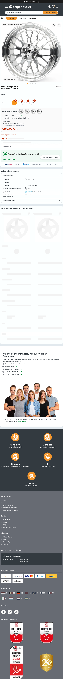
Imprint (5, 500)
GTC (4, 503)
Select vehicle (11, 18)
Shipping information (9, 527)
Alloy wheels (23, 18)
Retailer (5, 522)
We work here (22, 421)
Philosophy (6, 542)
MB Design (32, 18)
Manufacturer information (11, 510)
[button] (31, 175)
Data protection (8, 505)
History (5, 539)
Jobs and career (8, 537)
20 (33, 103)
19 (27, 103)
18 (21, 103)
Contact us (6, 520)
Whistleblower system (10, 508)
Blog (4, 525)
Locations (6, 544)
